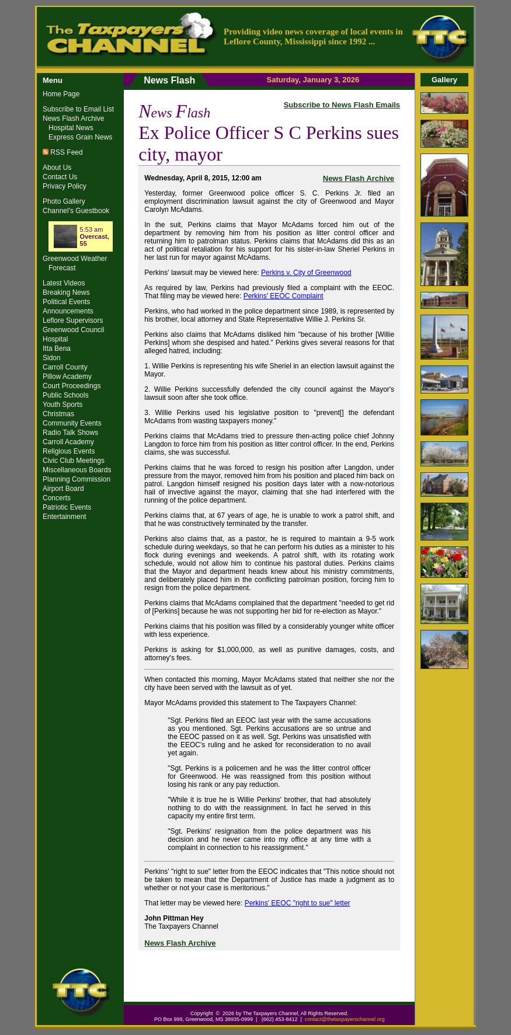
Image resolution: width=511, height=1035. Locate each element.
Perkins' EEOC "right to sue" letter (297, 903)
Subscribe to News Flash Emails (342, 104)
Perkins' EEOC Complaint (284, 296)
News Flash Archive (358, 178)
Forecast (62, 268)
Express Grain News (80, 137)
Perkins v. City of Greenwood (306, 273)
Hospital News (70, 128)
